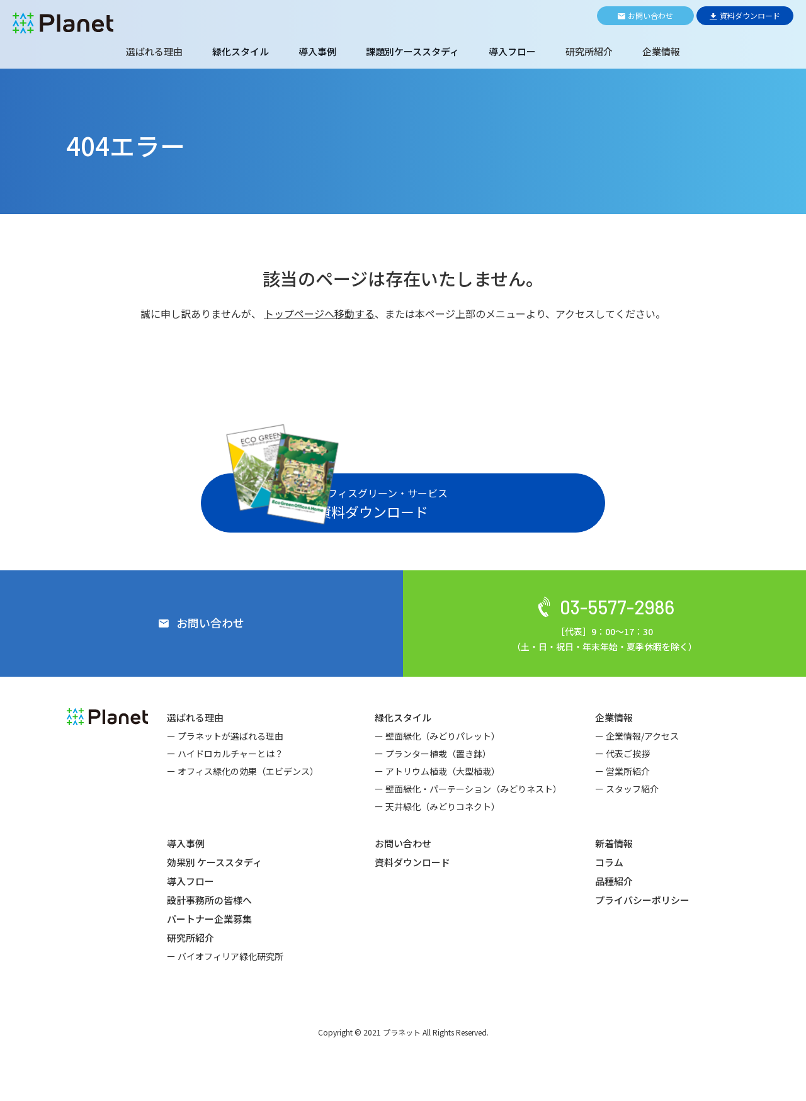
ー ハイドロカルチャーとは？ (225, 785)
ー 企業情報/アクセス (637, 768)
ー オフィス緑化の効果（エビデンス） (243, 803)
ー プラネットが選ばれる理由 (225, 768)
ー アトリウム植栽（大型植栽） (437, 803)
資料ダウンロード (412, 894)
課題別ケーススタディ (412, 51)
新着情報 (614, 875)
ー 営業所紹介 (622, 803)
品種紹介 (614, 913)
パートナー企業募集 (209, 950)
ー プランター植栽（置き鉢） (433, 785)
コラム (609, 894)
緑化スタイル (240, 51)
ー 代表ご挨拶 (622, 785)
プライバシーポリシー (642, 932)
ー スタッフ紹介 (627, 821)
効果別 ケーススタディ (214, 894)
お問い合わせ (403, 875)
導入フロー (512, 51)
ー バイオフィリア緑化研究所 (225, 988)
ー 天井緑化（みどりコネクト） (437, 838)
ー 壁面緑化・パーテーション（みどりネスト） (468, 821)
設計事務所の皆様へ (209, 932)
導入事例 (317, 51)
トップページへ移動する (319, 313)
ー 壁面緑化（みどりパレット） (437, 768)
